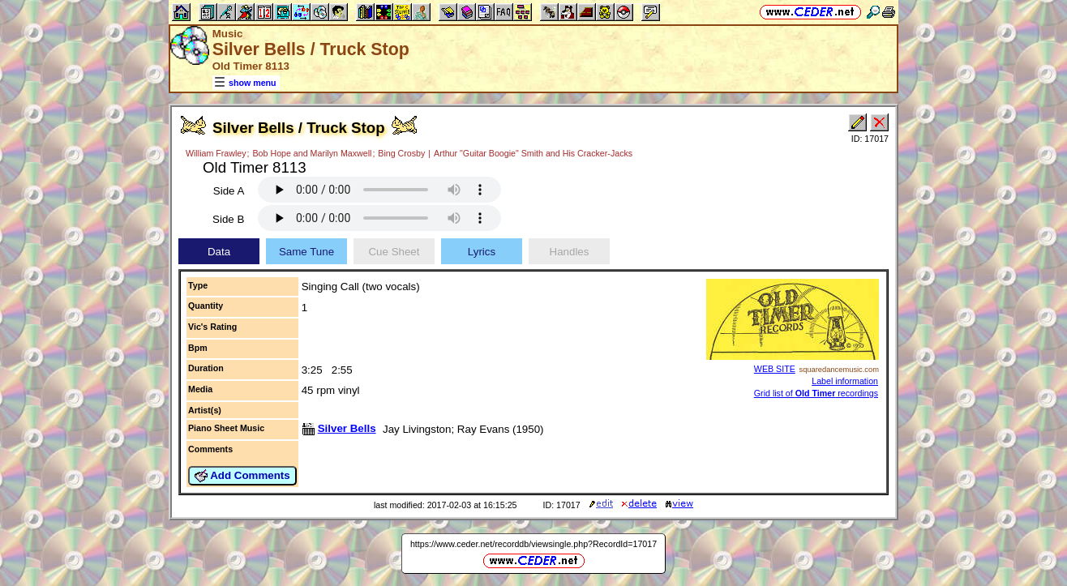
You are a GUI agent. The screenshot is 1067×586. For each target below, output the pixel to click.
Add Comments (242, 475)
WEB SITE (774, 369)
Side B (228, 219)
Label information (845, 381)
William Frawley (216, 153)
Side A (229, 191)
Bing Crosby (401, 153)
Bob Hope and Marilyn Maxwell (312, 153)
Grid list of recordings (816, 393)
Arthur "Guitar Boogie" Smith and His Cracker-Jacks (533, 153)
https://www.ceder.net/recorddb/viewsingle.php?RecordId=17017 (533, 544)
